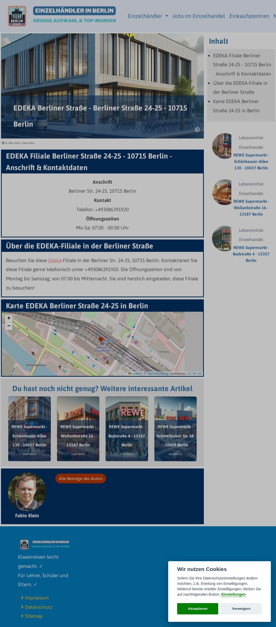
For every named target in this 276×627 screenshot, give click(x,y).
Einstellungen (233, 594)
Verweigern (241, 609)
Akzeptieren (198, 609)
